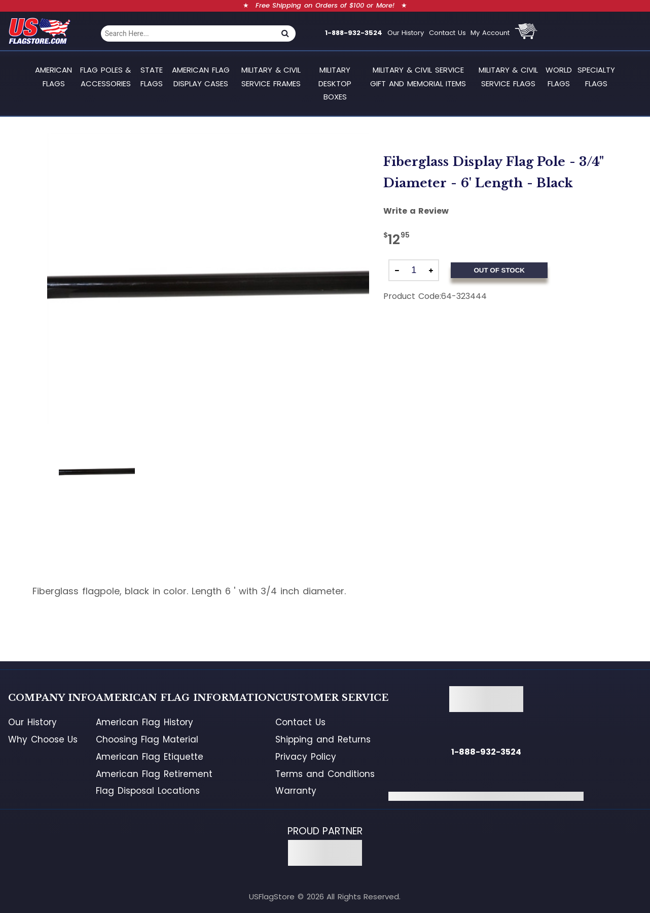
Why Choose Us (43, 739)
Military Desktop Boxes (334, 83)
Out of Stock (499, 270)
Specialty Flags (596, 76)
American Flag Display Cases (201, 76)
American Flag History (144, 722)
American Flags (53, 76)
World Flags (559, 76)
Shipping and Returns (322, 739)
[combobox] (188, 33)
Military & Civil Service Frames (271, 76)
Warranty (295, 791)
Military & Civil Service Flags (508, 76)
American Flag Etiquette (149, 757)
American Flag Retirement (154, 774)
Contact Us (447, 33)
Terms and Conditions (324, 774)
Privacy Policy (305, 757)
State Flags (151, 76)
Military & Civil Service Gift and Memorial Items (418, 76)
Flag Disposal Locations (147, 791)
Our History (405, 33)
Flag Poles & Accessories (105, 76)
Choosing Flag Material (147, 739)
